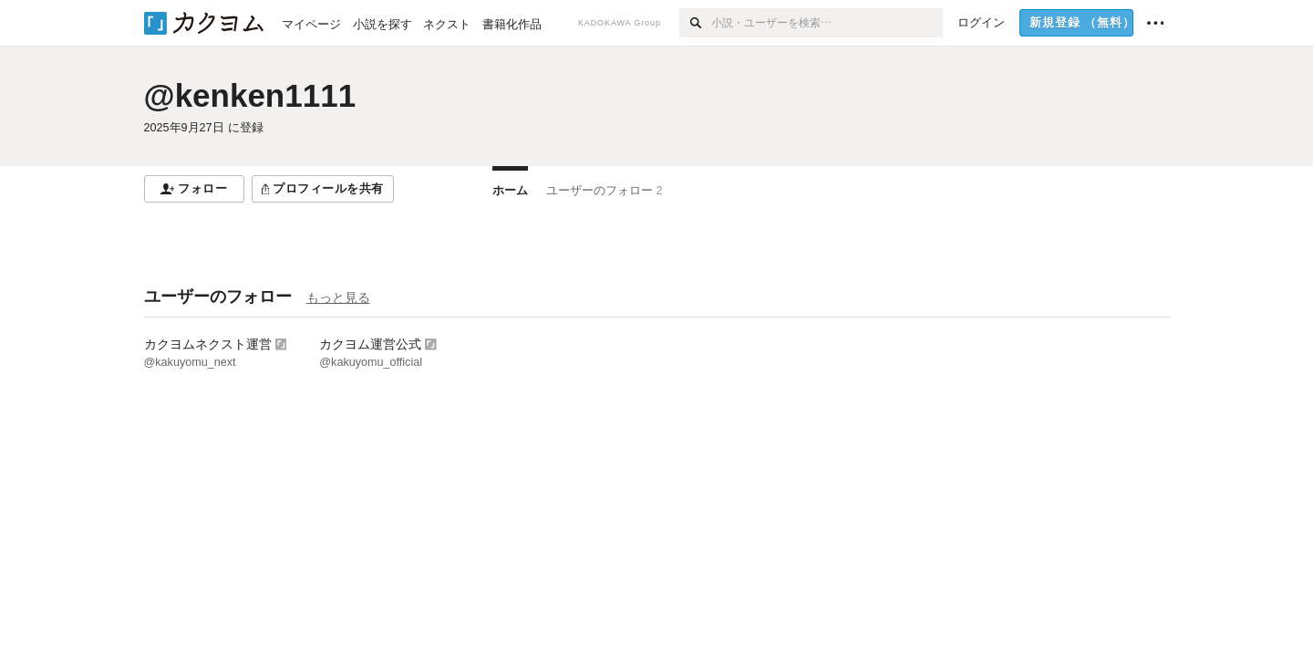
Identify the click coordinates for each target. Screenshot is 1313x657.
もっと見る (338, 297)
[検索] (695, 22)
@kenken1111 (250, 95)
